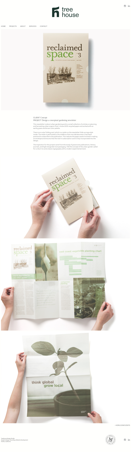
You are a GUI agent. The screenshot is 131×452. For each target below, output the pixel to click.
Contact (43, 26)
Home (3, 26)
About (22, 26)
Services (32, 26)
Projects (13, 26)
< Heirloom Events (122, 425)
